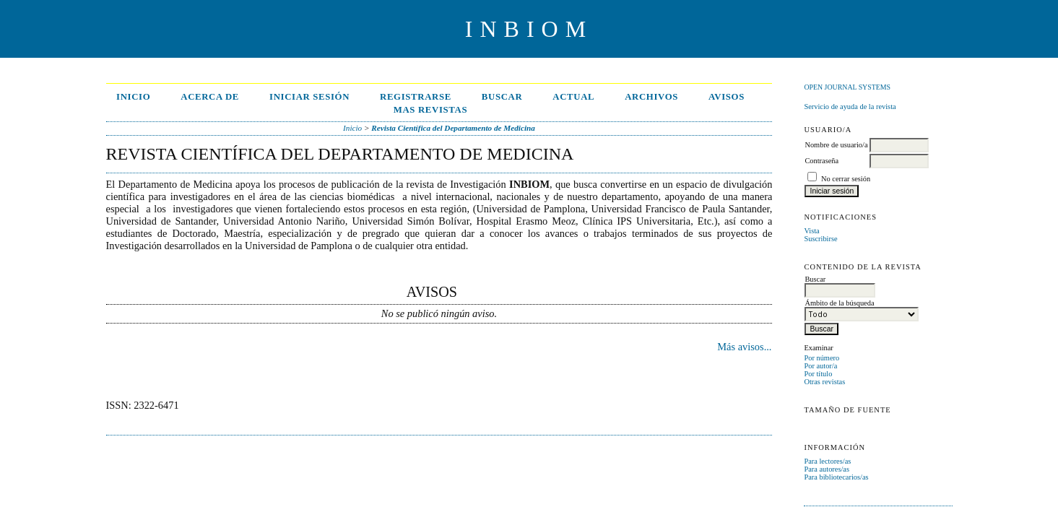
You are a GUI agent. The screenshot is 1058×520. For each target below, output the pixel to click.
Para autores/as (826, 469)
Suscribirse (820, 239)
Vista (811, 231)
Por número (821, 358)
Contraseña (821, 161)
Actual (573, 97)
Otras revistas (824, 382)
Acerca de (210, 97)
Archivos (651, 97)
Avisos (726, 97)
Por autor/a (820, 366)
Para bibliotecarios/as (836, 477)
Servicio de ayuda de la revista (850, 106)
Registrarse (415, 97)
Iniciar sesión (309, 97)
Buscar (502, 97)
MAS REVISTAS (430, 110)
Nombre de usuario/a (836, 145)
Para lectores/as (827, 461)
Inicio (133, 97)
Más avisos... (744, 346)
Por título (818, 374)
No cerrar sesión (845, 179)
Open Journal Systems (847, 87)
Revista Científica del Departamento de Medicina (453, 128)
